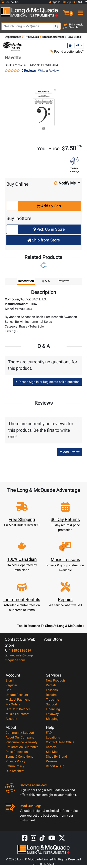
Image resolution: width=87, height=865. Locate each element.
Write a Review (48, 71)
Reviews (52, 761)
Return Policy (15, 766)
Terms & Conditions (19, 756)
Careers (51, 747)
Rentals (51, 685)
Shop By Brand (56, 756)
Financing (53, 709)
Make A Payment (18, 699)
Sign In (10, 680)
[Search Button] (57, 26)
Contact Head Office (60, 742)
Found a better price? (67, 51)
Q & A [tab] (46, 281)
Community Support (20, 733)
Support (51, 704)
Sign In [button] (54, 2)
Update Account (17, 695)
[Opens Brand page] (12, 46)
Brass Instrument (53, 36)
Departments (13, 36)
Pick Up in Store (49, 229)
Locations (53, 737)
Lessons (52, 690)
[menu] (80, 11)
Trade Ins (52, 699)
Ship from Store (43, 240)
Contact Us (9, 2)
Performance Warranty (21, 742)
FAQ (49, 733)
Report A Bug (55, 766)
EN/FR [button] (79, 2)
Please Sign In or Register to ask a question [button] (47, 382)
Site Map (52, 752)
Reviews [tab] (63, 281)
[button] (65, 11)
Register (11, 685)
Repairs (51, 695)
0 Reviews (28, 70)
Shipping (52, 719)
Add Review (70, 452)
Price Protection (17, 752)
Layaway (52, 714)
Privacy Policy (15, 761)
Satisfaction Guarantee (22, 747)
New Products (56, 680)
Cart (8, 690)
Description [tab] (26, 281)
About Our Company (20, 737)
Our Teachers (15, 771)
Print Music (32, 36)
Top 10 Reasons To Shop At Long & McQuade (51, 626)
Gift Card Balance (18, 709)
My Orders (13, 704)
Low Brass (74, 36)
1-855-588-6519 (18, 650)
